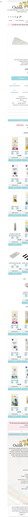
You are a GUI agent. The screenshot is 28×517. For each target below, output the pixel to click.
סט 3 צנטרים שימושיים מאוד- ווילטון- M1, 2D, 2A (7, 234)
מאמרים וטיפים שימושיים (21, 470)
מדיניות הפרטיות (15, 427)
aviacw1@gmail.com (17, 481)
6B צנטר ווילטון (7, 179)
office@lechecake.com (14, 479)
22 (26, 267)
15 (13, 269)
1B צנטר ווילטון (7, 151)
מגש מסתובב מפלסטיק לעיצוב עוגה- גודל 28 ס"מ (21, 293)
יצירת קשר (24, 465)
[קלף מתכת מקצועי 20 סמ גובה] (7, 261)
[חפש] (1, 17)
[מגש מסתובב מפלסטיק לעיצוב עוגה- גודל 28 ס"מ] (21, 290)
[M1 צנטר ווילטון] (21, 232)
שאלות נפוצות (24, 471)
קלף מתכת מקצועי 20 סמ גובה (7, 264)
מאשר (14, 514)
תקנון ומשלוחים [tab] (22, 125)
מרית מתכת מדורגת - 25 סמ (21, 263)
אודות (26, 463)
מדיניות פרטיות (23, 468)
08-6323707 (12, 102)
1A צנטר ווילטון (21, 151)
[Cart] (12, 17)
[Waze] (5, 17)
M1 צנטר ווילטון (21, 234)
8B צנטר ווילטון (21, 206)
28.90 (21, 69)
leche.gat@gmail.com (17, 482)
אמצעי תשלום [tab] (12, 125)
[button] (21, 160)
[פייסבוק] (7, 17)
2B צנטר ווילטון (20, 353)
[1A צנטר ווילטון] (21, 149)
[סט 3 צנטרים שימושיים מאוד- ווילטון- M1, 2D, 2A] (7, 232)
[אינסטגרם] (10, 17)
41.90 (12, 240)
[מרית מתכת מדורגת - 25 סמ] (21, 261)
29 (26, 298)
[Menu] (27, 17)
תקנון (25, 462)
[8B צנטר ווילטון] (21, 204)
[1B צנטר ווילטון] (7, 149)
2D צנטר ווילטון (21, 179)
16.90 (26, 155)
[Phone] (3, 17)
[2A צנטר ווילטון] (7, 204)
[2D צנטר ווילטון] (21, 177)
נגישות (25, 467)
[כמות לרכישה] (23, 73)
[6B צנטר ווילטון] (7, 177)
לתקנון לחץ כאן (23, 127)
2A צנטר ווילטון (7, 206)
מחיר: (25, 69)
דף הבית (25, 460)
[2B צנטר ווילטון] (20, 351)
